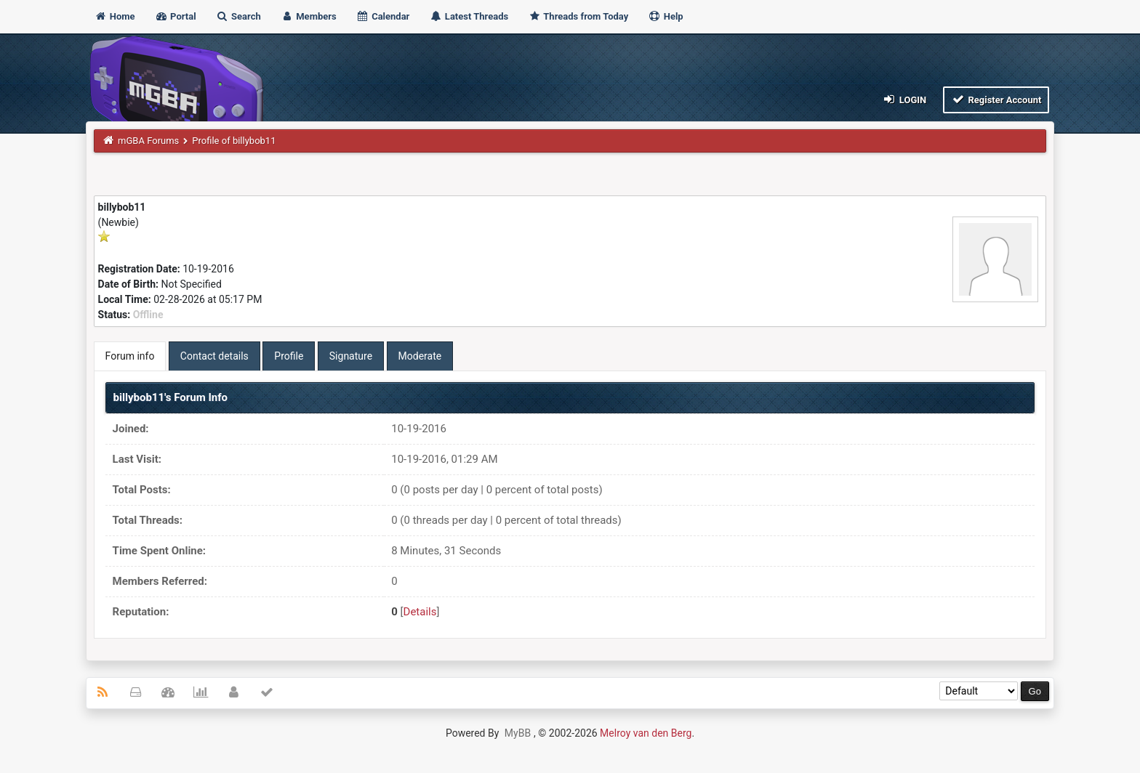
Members (309, 16)
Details (420, 611)
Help (665, 16)
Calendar (382, 16)
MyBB (518, 733)
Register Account (996, 99)
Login (904, 99)
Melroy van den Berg (645, 733)
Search (238, 16)
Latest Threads (469, 16)
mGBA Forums (148, 140)
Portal (175, 16)
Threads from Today (578, 16)
